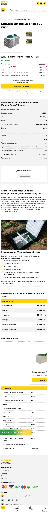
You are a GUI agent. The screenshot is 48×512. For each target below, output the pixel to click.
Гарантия (4, 473)
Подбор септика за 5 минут (16, 432)
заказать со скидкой (22, 86)
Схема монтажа (25, 176)
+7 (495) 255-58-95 (11, 500)
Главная (4, 19)
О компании (5, 471)
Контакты (4, 478)
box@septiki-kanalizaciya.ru (13, 504)
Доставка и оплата (7, 476)
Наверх (44, 510)
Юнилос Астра (12, 19)
